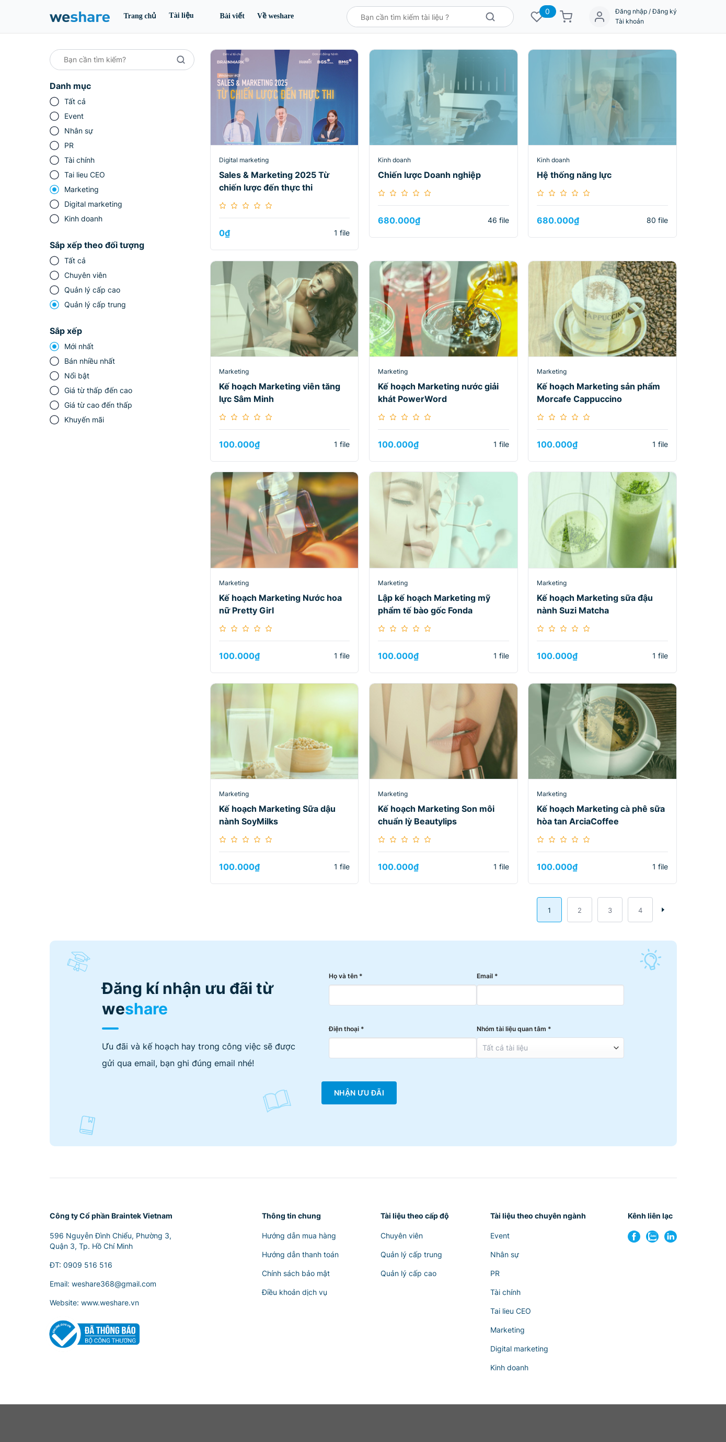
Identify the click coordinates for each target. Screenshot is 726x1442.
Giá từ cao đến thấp (98, 404)
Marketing (81, 189)
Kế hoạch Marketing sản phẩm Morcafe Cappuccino (598, 392)
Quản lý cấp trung (95, 304)
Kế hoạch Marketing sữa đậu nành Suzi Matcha (595, 604)
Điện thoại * (346, 1029)
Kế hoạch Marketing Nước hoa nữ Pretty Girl (280, 604)
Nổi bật (76, 375)
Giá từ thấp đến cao (98, 390)
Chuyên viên (85, 275)
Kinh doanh (83, 218)
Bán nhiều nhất (89, 360)
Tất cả (75, 101)
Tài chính (79, 159)
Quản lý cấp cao (92, 289)
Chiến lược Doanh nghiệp (429, 175)
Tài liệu (181, 15)
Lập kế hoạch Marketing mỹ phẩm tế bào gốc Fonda (434, 604)
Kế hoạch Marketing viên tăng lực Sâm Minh (279, 392)
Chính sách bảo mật (296, 1273)
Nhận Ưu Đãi (359, 1093)
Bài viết (232, 16)
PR (69, 145)
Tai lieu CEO (84, 174)
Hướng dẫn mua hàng (299, 1235)
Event (74, 115)
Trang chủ (140, 16)
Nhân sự (78, 130)
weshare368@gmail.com (114, 1283)
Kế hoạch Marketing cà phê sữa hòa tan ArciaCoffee (601, 814)
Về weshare (275, 16)
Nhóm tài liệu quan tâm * (514, 1029)
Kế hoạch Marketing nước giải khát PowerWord (438, 392)
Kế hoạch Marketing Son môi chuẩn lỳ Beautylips (436, 814)
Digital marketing (93, 203)
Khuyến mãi (84, 419)
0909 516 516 (87, 1264)
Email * (487, 976)
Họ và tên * (346, 976)
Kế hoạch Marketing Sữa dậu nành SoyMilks (277, 814)
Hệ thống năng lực (574, 175)
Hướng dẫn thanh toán (300, 1254)
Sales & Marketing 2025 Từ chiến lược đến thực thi (274, 181)
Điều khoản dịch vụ (294, 1292)
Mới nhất (79, 346)
